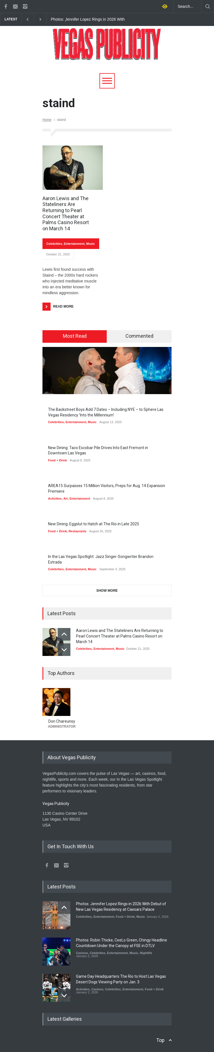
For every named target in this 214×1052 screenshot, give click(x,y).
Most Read (75, 336)
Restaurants (78, 531)
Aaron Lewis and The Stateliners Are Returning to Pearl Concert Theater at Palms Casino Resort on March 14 (65, 213)
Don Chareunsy (61, 721)
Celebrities (54, 243)
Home (46, 120)
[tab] (74, 336)
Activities (55, 498)
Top (160, 1040)
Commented (139, 336)
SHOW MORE (107, 591)
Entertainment (74, 243)
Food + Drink (57, 460)
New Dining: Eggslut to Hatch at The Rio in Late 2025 (93, 524)
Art (65, 498)
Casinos (82, 953)
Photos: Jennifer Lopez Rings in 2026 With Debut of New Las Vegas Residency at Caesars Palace (88, 19)
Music (90, 243)
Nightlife (146, 953)
